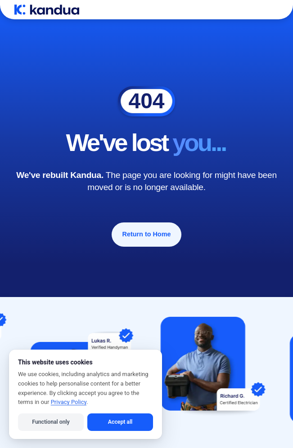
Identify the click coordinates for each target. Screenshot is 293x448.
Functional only (50, 421)
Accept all (120, 421)
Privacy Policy (68, 402)
